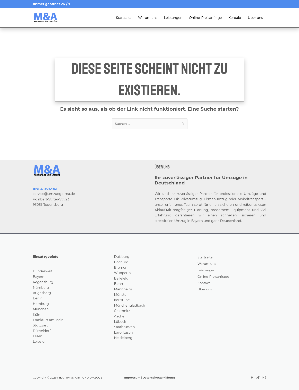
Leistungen (173, 18)
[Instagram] (264, 378)
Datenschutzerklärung (159, 377)
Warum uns (147, 18)
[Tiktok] (258, 378)
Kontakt (234, 18)
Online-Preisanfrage (205, 18)
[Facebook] (252, 378)
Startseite (124, 18)
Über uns (255, 18)
